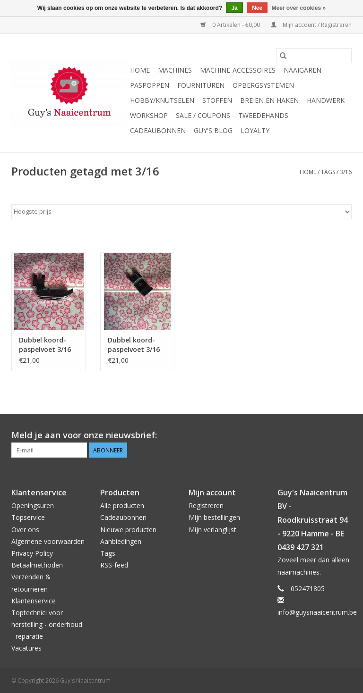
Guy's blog (213, 130)
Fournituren (201, 85)
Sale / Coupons (203, 115)
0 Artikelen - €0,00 (230, 25)
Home (140, 70)
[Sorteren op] (181, 211)
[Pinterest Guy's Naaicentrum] (327, 435)
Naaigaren (302, 70)
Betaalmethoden (37, 564)
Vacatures (26, 647)
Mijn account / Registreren (311, 25)
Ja (234, 8)
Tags (328, 172)
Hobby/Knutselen (162, 100)
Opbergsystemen (263, 85)
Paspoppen (149, 85)
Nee (257, 8)
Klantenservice (33, 600)
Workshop (149, 115)
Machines (175, 70)
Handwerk (326, 100)
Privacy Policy (32, 553)
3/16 (346, 172)
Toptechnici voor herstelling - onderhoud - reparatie (46, 624)
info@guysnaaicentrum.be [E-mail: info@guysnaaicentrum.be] (317, 612)
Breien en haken (269, 100)
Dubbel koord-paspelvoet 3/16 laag (45, 344)
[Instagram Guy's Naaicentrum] (344, 435)
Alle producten (122, 505)
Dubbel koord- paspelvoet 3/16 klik (134, 344)
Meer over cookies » (299, 8)
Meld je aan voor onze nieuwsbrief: (84, 435)
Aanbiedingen (120, 541)
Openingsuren (32, 505)
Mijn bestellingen (214, 517)
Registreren (206, 505)
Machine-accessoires (238, 70)
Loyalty (255, 130)
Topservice (28, 517)
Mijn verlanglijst (212, 529)
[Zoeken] (314, 55)
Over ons (25, 529)
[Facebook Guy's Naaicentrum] (310, 435)
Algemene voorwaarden (48, 541)
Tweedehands (263, 115)
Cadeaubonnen (158, 130)
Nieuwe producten (128, 529)
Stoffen (217, 100)
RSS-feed (114, 564)
